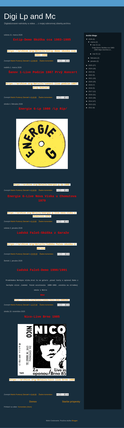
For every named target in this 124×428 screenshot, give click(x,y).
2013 (90, 104)
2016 (90, 95)
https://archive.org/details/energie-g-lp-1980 (41, 185)
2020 (90, 82)
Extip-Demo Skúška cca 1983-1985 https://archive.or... (103, 49)
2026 (90, 39)
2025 (90, 65)
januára (94, 61)
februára (94, 58)
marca (93, 42)
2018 (90, 88)
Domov (33, 401)
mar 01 (95, 54)
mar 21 (95, 45)
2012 (90, 108)
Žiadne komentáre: (47, 61)
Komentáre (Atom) (25, 407)
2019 (90, 85)
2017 (90, 91)
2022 (90, 75)
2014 (90, 101)
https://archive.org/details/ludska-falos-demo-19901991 (41, 300)
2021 (90, 78)
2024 (90, 68)
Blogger (75, 421)
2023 (90, 72)
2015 (90, 98)
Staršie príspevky (71, 401)
